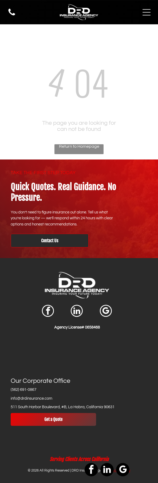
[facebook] (48, 311)
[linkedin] (77, 311)
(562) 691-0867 (23, 390)
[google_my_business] (106, 311)
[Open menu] (147, 12)
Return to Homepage (79, 146)
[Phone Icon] (11, 15)
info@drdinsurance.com (31, 398)
